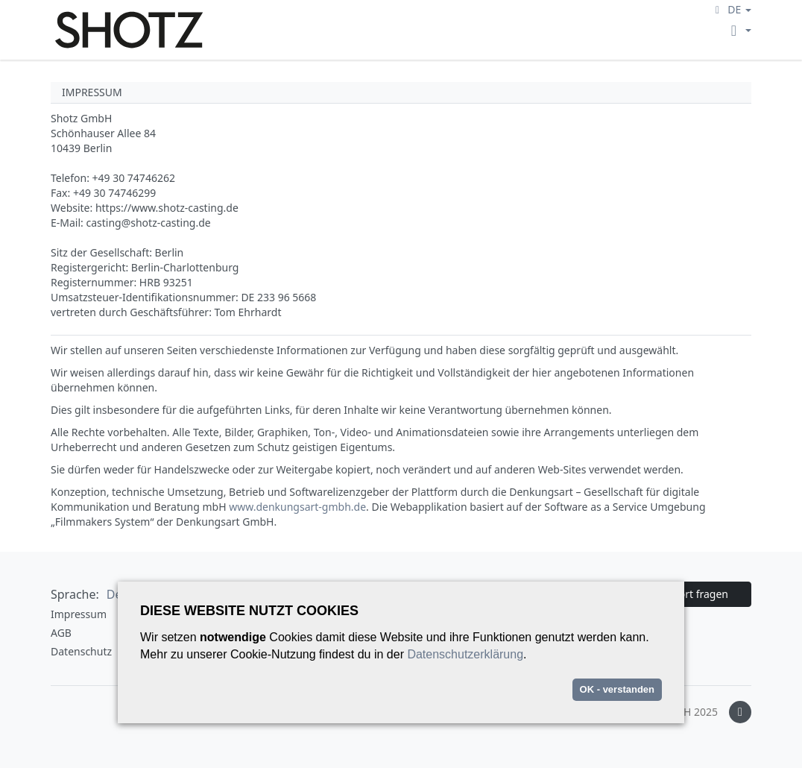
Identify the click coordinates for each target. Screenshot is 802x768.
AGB (61, 633)
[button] (731, 9)
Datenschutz (81, 651)
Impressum (79, 614)
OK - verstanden (617, 689)
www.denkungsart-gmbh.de (297, 507)
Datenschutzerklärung (465, 654)
